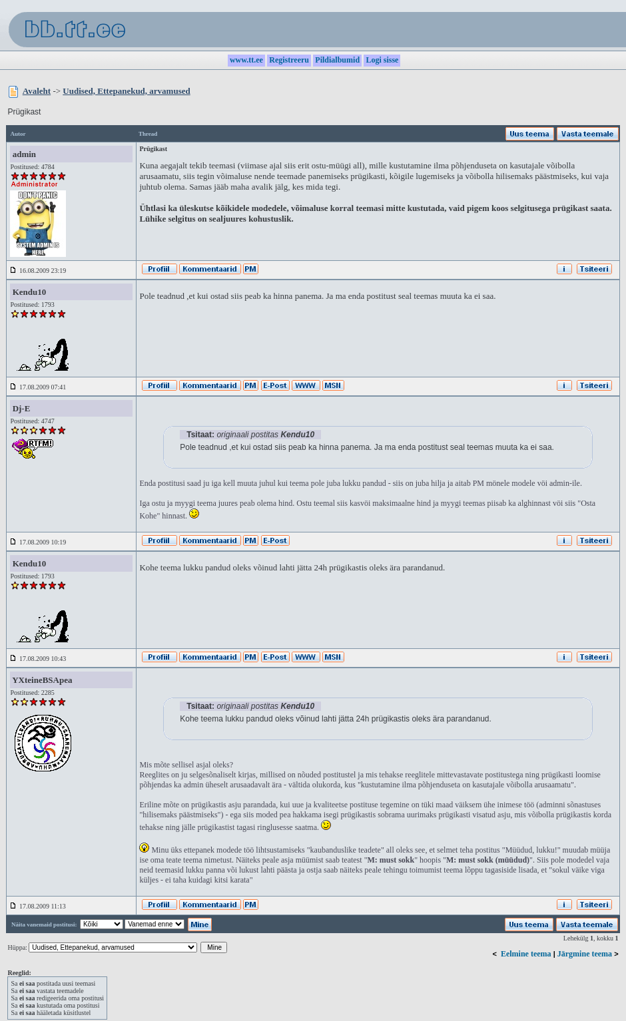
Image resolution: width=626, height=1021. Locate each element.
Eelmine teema (526, 953)
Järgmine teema (584, 953)
